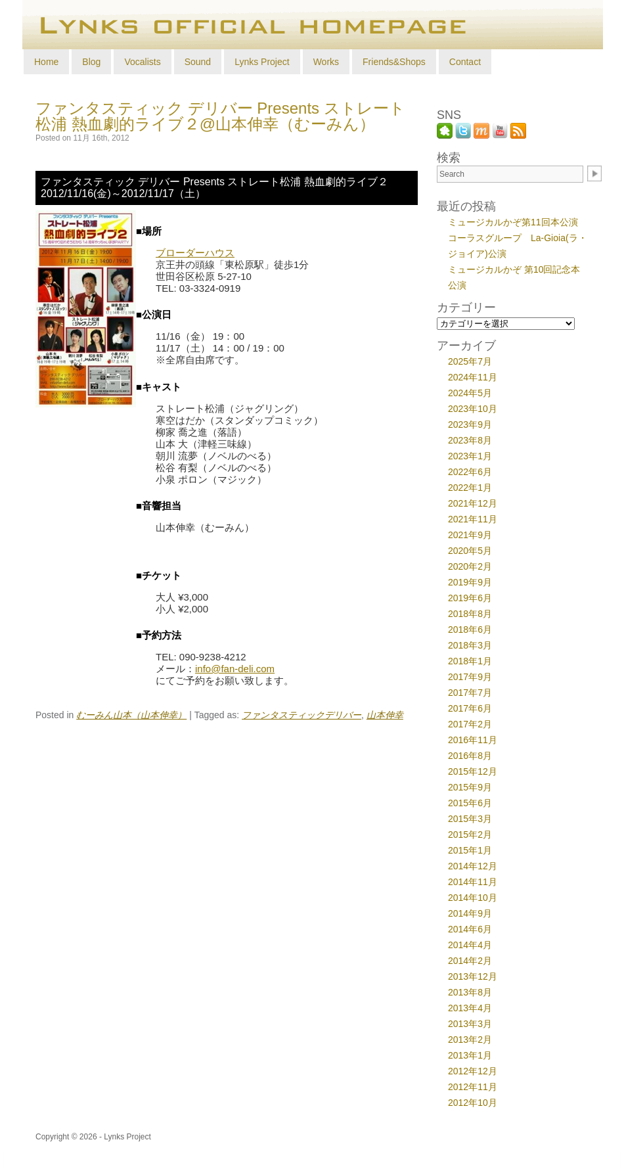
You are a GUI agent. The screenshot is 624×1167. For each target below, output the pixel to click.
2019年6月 (470, 598)
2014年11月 (472, 882)
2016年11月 (472, 740)
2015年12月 (472, 771)
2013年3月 (470, 1023)
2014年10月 (472, 897)
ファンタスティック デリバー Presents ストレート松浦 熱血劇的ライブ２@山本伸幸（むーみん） (220, 116)
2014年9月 (470, 913)
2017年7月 (470, 692)
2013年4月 (470, 1008)
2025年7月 (470, 361)
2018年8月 (470, 613)
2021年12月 (472, 503)
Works (326, 62)
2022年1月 (470, 487)
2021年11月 (472, 519)
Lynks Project (262, 62)
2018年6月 (470, 629)
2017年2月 (470, 724)
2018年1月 (470, 661)
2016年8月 (470, 755)
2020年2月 (470, 566)
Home (46, 62)
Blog (91, 62)
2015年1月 (470, 850)
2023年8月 (470, 440)
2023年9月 (470, 424)
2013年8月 (470, 992)
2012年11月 (472, 1087)
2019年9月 (470, 582)
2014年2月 (470, 960)
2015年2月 (470, 834)
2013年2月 (470, 1039)
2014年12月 (472, 866)
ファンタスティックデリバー (301, 715)
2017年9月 (470, 677)
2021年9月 (470, 535)
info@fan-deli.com (235, 668)
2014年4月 (470, 945)
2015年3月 (470, 818)
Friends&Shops (394, 62)
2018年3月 (470, 645)
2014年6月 (470, 929)
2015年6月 (470, 803)
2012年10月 (472, 1102)
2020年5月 (470, 550)
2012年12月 (472, 1071)
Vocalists (142, 62)
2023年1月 (470, 456)
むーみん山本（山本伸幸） (131, 715)
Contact (465, 62)
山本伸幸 (385, 715)
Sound (198, 62)
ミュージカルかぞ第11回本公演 (513, 222)
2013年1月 (470, 1055)
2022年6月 (470, 472)
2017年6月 (470, 708)
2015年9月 (470, 787)
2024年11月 (472, 377)
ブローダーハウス (195, 252)
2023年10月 (472, 408)
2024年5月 (470, 393)
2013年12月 (472, 976)
